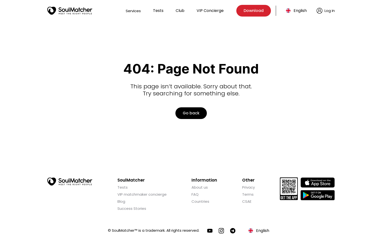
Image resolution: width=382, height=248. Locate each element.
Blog (121, 201)
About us (199, 187)
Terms (248, 194)
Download (254, 10)
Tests (158, 10)
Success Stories (131, 208)
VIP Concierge (210, 10)
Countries (200, 201)
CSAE (246, 201)
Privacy (248, 187)
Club (180, 10)
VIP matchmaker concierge (142, 194)
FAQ (195, 194)
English (300, 10)
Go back (191, 113)
